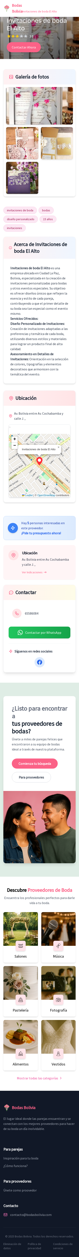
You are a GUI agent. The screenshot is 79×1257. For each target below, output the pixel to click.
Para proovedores (31, 777)
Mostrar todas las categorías (39, 1078)
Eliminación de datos (12, 1246)
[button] (39, 461)
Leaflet (27, 495)
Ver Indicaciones (34, 572)
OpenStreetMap (46, 495)
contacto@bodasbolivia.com (31, 1215)
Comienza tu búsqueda (35, 763)
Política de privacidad (34, 1246)
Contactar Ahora (24, 47)
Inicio (10, 11)
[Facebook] (40, 662)
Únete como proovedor (20, 1190)
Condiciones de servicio (63, 1246)
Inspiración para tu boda (20, 1158)
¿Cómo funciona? (15, 1166)
